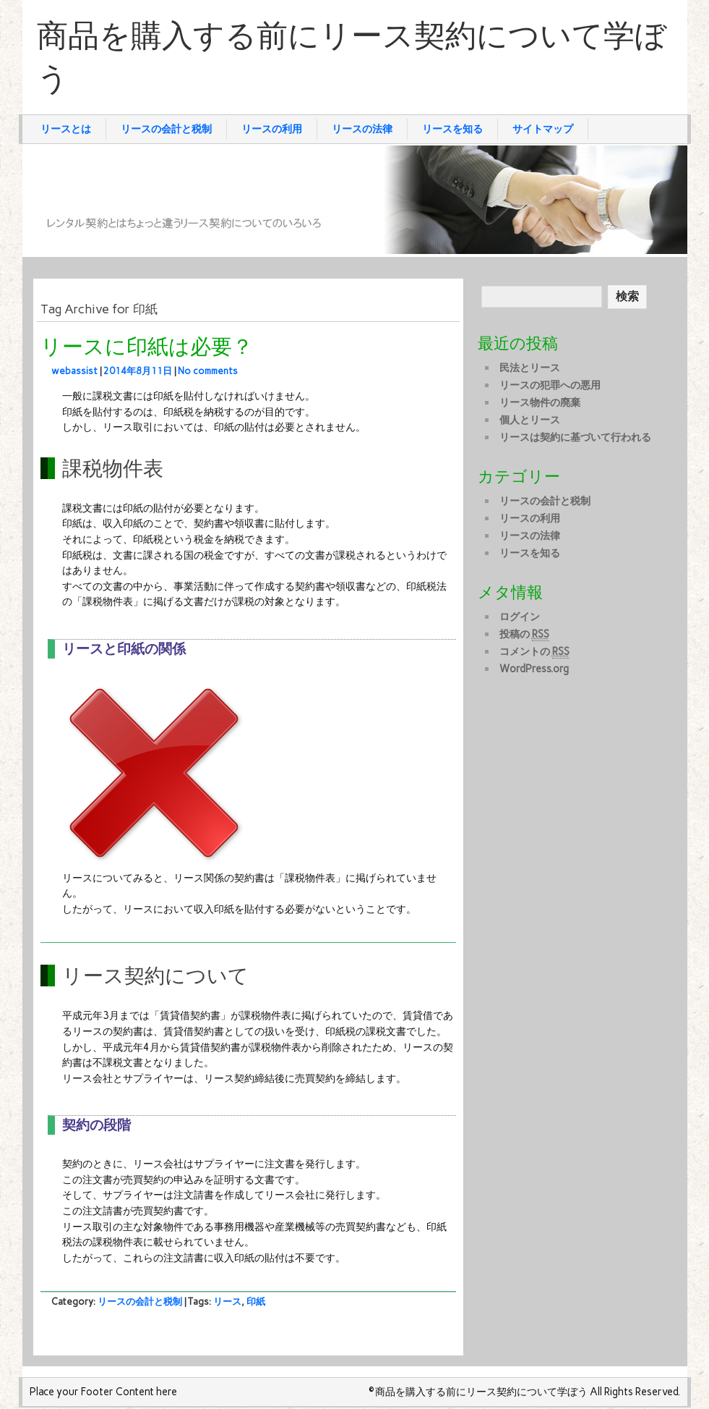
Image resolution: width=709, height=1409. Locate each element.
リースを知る (452, 128)
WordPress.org (534, 668)
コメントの (534, 652)
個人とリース (529, 419)
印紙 (255, 1301)
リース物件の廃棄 (539, 402)
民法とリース (529, 367)
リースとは (65, 128)
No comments (208, 370)
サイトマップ (542, 128)
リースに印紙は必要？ (146, 347)
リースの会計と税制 (166, 128)
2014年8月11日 (137, 370)
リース (227, 1301)
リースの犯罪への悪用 (550, 385)
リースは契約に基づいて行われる (575, 437)
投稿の (524, 634)
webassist (74, 370)
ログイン (519, 616)
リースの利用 (271, 128)
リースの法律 (362, 128)
